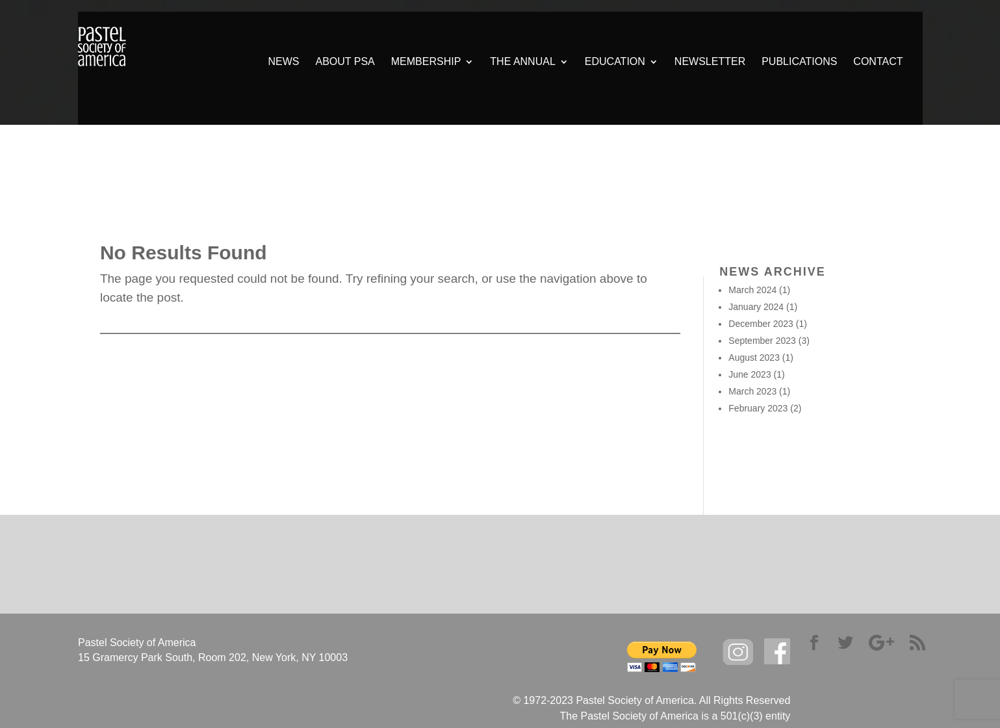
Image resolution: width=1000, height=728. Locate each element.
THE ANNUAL (522, 62)
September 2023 (762, 340)
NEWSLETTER (709, 62)
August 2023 (754, 357)
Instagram (738, 652)
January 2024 (756, 307)
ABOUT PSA (344, 62)
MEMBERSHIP (426, 62)
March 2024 (752, 290)
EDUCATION (615, 62)
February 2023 (758, 408)
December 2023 (760, 323)
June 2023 (749, 374)
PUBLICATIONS (799, 62)
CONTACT (878, 62)
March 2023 (752, 391)
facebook (777, 651)
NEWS (283, 62)
